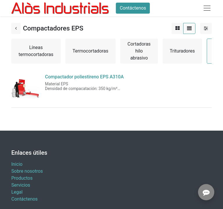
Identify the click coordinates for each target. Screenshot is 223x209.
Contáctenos (133, 8)
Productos (22, 178)
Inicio (16, 164)
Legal (17, 192)
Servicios (20, 185)
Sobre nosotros (27, 171)
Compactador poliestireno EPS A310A (84, 77)
